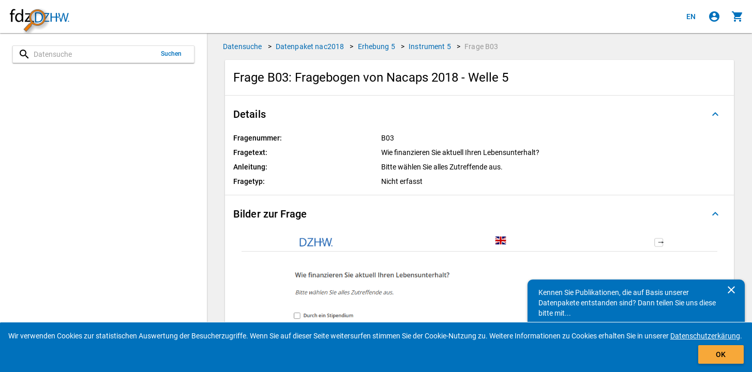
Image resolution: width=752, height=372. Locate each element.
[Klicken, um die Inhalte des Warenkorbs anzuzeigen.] (737, 16)
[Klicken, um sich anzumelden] (714, 16)
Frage (481, 46)
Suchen (171, 53)
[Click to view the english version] (691, 16)
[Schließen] (731, 290)
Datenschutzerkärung (705, 336)
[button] (479, 114)
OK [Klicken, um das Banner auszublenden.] (721, 354)
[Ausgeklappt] (715, 114)
